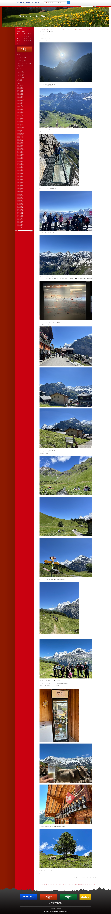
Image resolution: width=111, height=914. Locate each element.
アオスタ (20, 74)
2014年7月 (19, 185)
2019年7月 (19, 133)
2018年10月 (19, 139)
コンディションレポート (23, 63)
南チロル (20, 75)
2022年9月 (19, 109)
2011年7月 (19, 215)
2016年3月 (19, 169)
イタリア (19, 71)
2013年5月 (19, 200)
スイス (87, 878)
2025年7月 (19, 90)
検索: (79, 6)
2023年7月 (19, 103)
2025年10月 (19, 85)
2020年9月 (19, 126)
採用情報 (59, 908)
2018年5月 (19, 146)
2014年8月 (19, 184)
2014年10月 (19, 181)
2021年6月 (19, 117)
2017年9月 (19, 151)
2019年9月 (19, 130)
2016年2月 (19, 170)
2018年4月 (19, 148)
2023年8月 (19, 102)
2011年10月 (19, 210)
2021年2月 (19, 121)
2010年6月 (19, 225)
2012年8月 (19, 204)
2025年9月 (19, 87)
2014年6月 (19, 187)
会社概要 (53, 908)
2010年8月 (19, 222)
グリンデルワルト (22, 59)
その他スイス (82, 878)
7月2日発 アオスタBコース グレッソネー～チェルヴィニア (55, 29)
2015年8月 (19, 175)
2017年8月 (19, 152)
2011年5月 (19, 218)
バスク (18, 68)
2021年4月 (19, 118)
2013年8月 (19, 195)
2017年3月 (19, 158)
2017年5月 (19, 157)
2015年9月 (19, 173)
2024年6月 (19, 97)
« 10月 (18, 31)
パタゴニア (19, 67)
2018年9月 (19, 140)
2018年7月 (19, 143)
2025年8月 (19, 88)
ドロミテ (20, 72)
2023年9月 (19, 100)
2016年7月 (19, 164)
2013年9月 (19, 194)
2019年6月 (19, 134)
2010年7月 (19, 224)
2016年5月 (19, 167)
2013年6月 (19, 198)
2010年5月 (19, 227)
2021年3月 (19, 120)
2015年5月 (19, 179)
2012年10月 (19, 201)
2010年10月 (19, 219)
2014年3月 (19, 191)
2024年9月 (19, 93)
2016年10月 (19, 160)
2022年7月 (19, 112)
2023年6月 (19, 105)
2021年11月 (19, 115)
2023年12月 (19, 99)
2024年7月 (19, 96)
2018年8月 (19, 142)
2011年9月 (19, 212)
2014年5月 (19, 188)
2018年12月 (19, 136)
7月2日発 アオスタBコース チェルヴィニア (84, 29)
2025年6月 (19, 91)
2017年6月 (19, 155)
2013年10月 (19, 192)
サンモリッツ (21, 60)
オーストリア (20, 77)
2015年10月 (19, 172)
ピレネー (19, 65)
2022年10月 (19, 108)
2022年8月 (19, 111)
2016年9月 (19, 161)
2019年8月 (19, 131)
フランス (19, 69)
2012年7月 (19, 206)
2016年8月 (19, 163)
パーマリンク (93, 878)
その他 (18, 79)
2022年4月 (19, 114)
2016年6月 (19, 166)
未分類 (18, 80)
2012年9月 (19, 203)
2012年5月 (19, 209)
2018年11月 (19, 137)
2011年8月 (19, 213)
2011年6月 (19, 216)
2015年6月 (19, 178)
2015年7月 (19, 176)
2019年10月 (19, 128)
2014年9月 (19, 182)
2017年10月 (19, 149)
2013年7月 (19, 197)
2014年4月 (19, 189)
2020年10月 (19, 124)
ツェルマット (21, 57)
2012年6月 (19, 207)
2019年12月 (19, 127)
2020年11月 (19, 122)
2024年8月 (19, 94)
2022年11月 (19, 106)
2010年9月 (19, 221)
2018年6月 (19, 145)
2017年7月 (19, 154)
